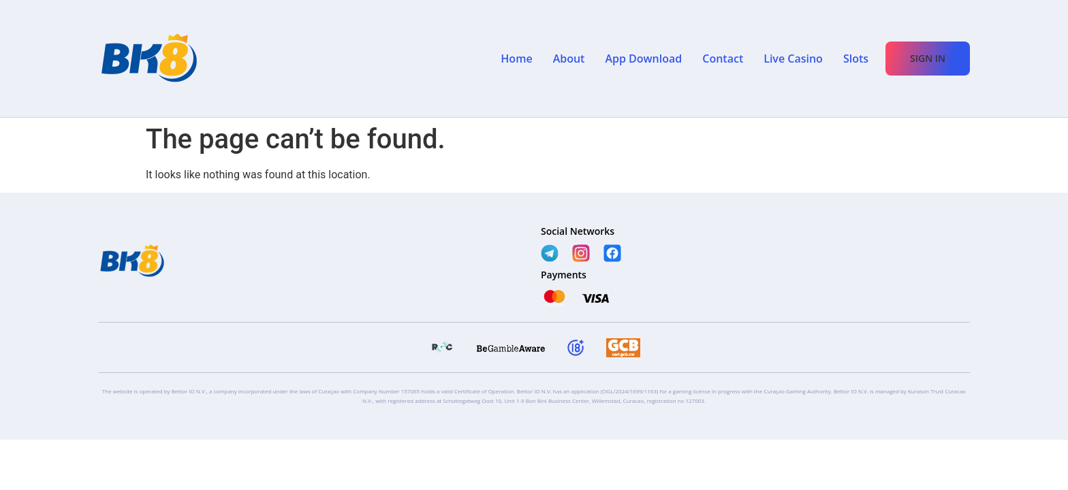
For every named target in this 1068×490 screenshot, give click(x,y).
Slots (855, 58)
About (569, 58)
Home (516, 58)
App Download (643, 58)
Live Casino (793, 58)
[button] (927, 59)
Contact (722, 58)
